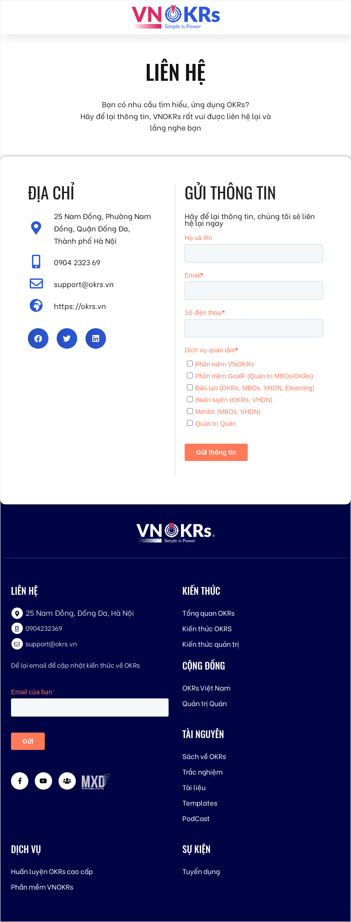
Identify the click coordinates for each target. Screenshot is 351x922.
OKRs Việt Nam (206, 687)
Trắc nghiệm (202, 771)
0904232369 (44, 628)
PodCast (196, 818)
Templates (199, 802)
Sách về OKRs (204, 756)
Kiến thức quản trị (210, 644)
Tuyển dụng (201, 871)
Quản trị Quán (204, 703)
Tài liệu (194, 787)
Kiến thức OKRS (207, 628)
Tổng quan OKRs (208, 613)
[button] (38, 338)
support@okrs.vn (51, 643)
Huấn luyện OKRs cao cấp (52, 871)
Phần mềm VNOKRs (42, 886)
